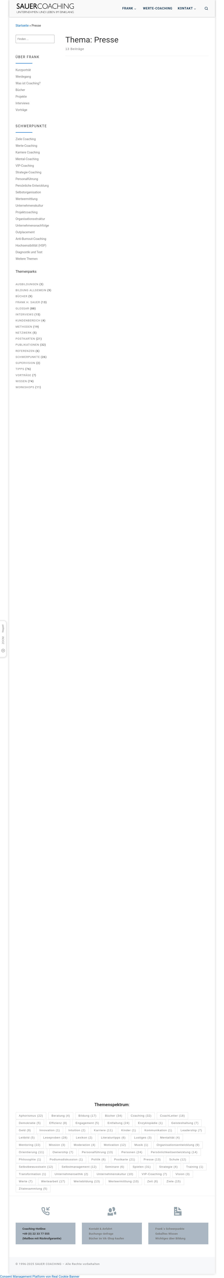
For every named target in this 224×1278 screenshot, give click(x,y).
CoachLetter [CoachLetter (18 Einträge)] (172, 1114)
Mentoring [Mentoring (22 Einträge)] (30, 1143)
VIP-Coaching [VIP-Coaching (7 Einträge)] (154, 1173)
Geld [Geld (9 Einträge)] (25, 1129)
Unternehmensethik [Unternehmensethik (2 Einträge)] (71, 1173)
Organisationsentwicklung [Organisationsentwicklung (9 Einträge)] (178, 1143)
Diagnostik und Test (29, 252)
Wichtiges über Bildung (170, 1237)
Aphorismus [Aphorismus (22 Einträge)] (31, 1114)
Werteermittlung (27, 199)
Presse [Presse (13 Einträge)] (152, 1158)
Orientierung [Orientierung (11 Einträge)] (31, 1151)
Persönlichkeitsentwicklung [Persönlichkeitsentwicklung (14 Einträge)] (174, 1151)
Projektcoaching (27, 212)
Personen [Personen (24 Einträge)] (132, 1151)
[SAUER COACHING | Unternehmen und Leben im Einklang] (45, 7)
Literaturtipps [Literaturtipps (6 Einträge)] (113, 1136)
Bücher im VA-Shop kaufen (106, 1237)
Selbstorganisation (28, 192)
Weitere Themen (27, 258)
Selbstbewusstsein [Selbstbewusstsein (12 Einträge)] (36, 1165)
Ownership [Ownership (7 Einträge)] (63, 1151)
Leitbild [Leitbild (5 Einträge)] (27, 1136)
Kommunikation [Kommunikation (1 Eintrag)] (158, 1129)
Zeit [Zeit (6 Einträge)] (152, 1180)
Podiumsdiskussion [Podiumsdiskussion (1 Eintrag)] (66, 1158)
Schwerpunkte (28, 357)
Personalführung (27, 179)
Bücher (20, 90)
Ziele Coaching (26, 139)
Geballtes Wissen (166, 1232)
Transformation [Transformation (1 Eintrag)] (32, 1173)
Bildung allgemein (31, 290)
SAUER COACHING (48, 1262)
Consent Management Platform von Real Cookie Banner (40, 1275)
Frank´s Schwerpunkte (170, 1227)
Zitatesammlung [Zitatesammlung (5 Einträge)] (33, 1187)
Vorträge (21, 110)
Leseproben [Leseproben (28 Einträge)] (55, 1136)
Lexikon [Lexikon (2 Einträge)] (84, 1136)
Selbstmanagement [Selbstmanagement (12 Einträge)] (79, 1165)
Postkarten (25, 338)
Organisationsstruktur (30, 219)
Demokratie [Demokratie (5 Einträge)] (30, 1122)
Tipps (20, 369)
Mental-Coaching (27, 159)
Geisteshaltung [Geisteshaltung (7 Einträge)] (184, 1122)
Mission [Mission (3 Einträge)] (57, 1143)
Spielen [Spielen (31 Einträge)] (142, 1165)
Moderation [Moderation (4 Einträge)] (84, 1143)
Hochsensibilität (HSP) (31, 245)
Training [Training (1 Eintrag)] (194, 1165)
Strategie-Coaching (28, 172)
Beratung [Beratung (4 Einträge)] (60, 1114)
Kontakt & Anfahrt (100, 1227)
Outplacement (25, 232)
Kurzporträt (23, 70)
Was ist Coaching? (28, 83)
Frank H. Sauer (28, 302)
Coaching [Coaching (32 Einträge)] (141, 1114)
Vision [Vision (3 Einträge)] (183, 1173)
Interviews (23, 103)
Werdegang (23, 76)
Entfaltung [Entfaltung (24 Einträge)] (119, 1122)
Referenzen (25, 351)
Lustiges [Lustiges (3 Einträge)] (143, 1136)
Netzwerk (24, 332)
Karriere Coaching (28, 152)
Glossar (22, 308)
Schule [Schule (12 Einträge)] (177, 1158)
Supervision (25, 363)
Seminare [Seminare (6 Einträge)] (114, 1165)
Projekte (21, 96)
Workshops (25, 387)
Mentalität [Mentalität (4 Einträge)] (170, 1136)
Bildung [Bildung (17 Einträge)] (87, 1114)
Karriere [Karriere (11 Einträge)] (103, 1129)
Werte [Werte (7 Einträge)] (26, 1180)
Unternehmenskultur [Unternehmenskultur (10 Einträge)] (115, 1173)
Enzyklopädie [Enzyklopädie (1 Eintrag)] (150, 1122)
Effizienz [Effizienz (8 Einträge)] (58, 1122)
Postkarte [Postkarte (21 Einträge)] (124, 1158)
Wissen (21, 381)
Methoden (24, 326)
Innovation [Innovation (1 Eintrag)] (49, 1129)
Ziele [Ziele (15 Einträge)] (174, 1180)
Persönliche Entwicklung (32, 185)
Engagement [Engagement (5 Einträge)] (87, 1122)
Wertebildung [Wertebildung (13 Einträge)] (87, 1180)
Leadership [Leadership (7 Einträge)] (191, 1129)
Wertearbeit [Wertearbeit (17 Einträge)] (53, 1180)
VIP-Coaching (25, 165)
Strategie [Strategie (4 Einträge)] (168, 1165)
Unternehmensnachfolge (32, 225)
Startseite (22, 25)
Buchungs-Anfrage (101, 1232)
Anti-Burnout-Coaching (31, 239)
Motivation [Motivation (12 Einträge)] (115, 1143)
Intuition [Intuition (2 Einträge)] (77, 1129)
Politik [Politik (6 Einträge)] (98, 1158)
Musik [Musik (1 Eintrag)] (141, 1143)
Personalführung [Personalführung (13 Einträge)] (97, 1151)
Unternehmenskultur (29, 205)
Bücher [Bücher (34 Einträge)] (113, 1114)
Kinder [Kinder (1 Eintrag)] (128, 1129)
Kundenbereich (28, 320)
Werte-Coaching (26, 145)
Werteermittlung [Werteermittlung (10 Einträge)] (123, 1180)
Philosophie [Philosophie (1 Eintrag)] (30, 1158)
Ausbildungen (27, 284)
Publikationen (27, 344)
